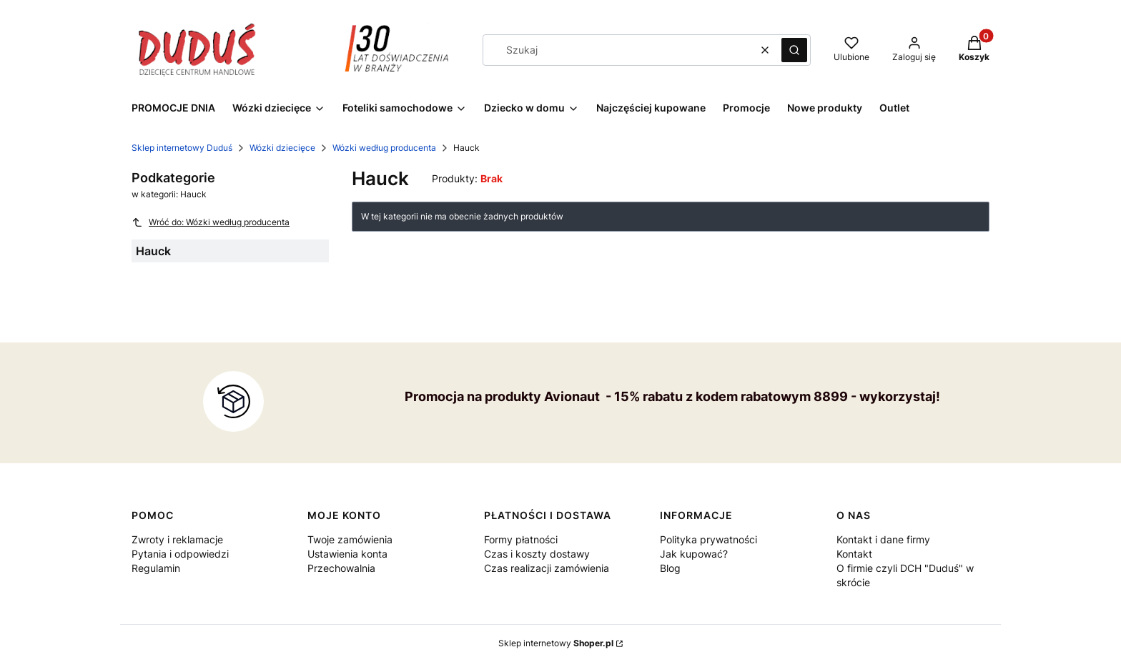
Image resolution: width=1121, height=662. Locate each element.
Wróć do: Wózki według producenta (211, 222)
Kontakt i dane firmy (883, 539)
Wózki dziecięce (282, 147)
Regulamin (156, 568)
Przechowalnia (341, 568)
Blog (670, 568)
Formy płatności (521, 539)
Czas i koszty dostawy (537, 554)
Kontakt (854, 554)
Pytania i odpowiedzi (180, 554)
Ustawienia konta (347, 554)
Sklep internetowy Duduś (182, 147)
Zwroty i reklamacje (177, 539)
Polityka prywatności (708, 539)
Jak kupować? (694, 554)
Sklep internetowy (555, 643)
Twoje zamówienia (349, 539)
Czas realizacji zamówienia (546, 568)
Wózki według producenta (384, 147)
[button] (794, 50)
